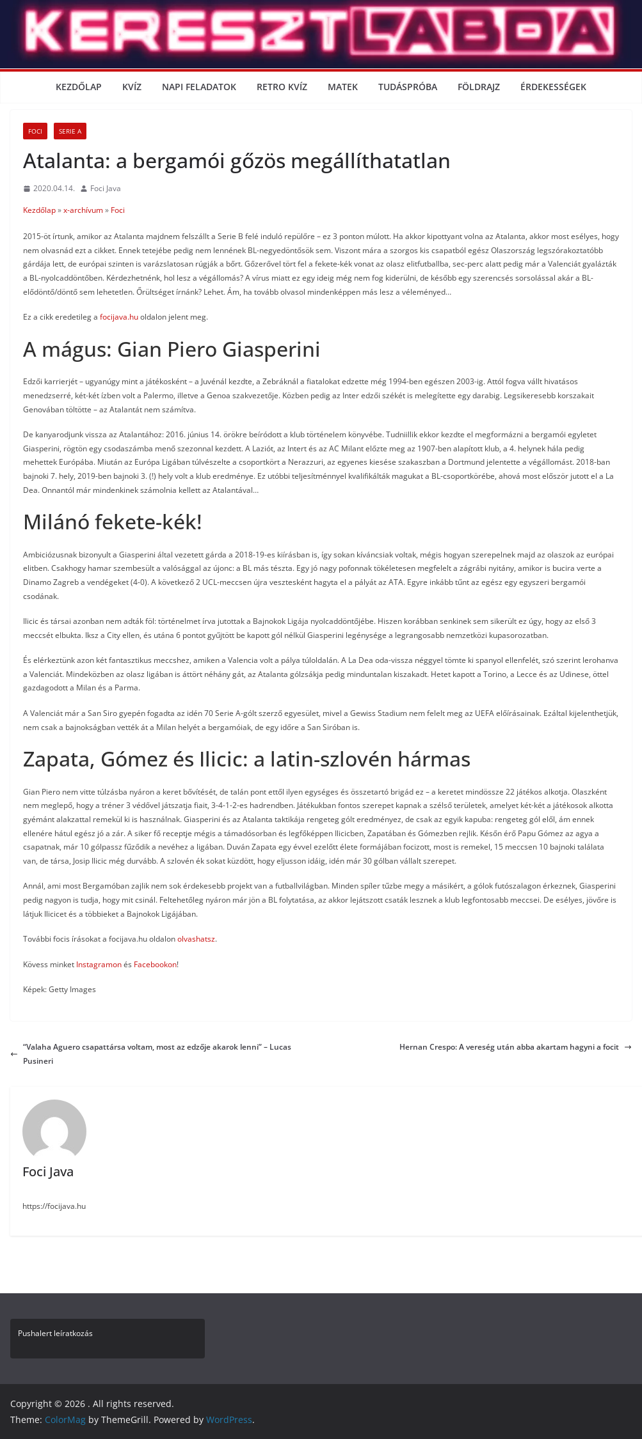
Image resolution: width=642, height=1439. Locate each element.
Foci (35, 131)
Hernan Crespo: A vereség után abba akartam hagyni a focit (515, 1046)
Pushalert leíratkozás (55, 1333)
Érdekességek (553, 87)
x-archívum (83, 210)
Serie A (70, 131)
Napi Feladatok (199, 87)
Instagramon (99, 964)
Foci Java (105, 188)
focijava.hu (119, 316)
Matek (343, 87)
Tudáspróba (407, 87)
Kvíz (131, 87)
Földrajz (479, 87)
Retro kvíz (282, 87)
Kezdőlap (79, 87)
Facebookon (155, 964)
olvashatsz (196, 938)
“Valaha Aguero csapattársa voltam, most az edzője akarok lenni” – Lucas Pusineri (150, 1053)
